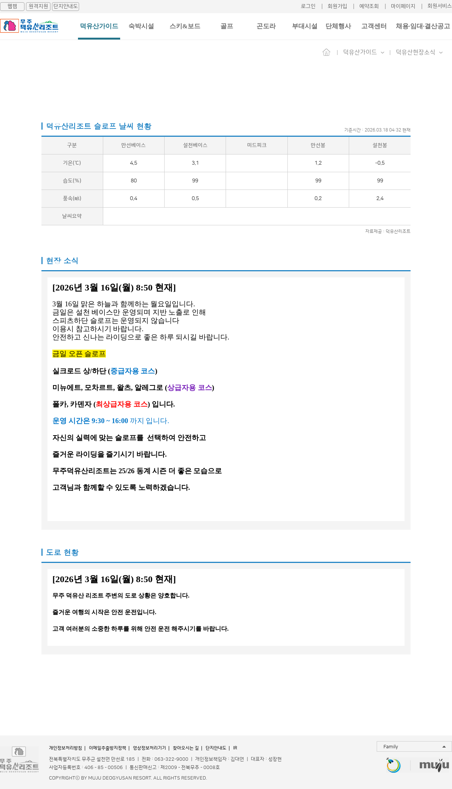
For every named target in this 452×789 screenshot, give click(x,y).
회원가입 (337, 6)
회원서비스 (440, 6)
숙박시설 (141, 26)
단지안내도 (65, 6)
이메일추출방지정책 (107, 748)
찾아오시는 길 (186, 748)
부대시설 (305, 26)
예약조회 (369, 6)
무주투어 (434, 765)
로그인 (308, 6)
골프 (226, 26)
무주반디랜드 (393, 765)
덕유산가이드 (99, 26)
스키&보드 (185, 26)
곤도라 (266, 26)
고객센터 (374, 26)
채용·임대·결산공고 (423, 26)
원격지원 (38, 6)
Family (390, 746)
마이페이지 (403, 6)
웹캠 (12, 6)
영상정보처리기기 (149, 748)
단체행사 (338, 26)
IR (235, 748)
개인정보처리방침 (65, 748)
